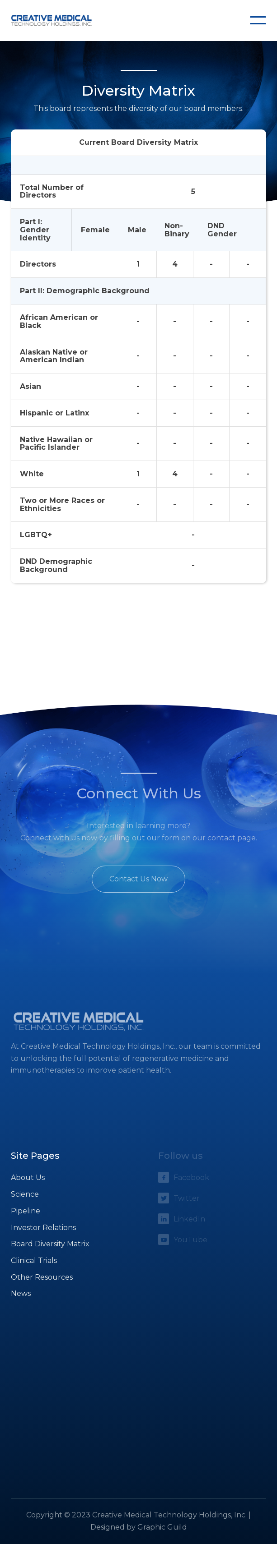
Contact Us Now (138, 879)
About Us (28, 1177)
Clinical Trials (34, 1260)
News (21, 1293)
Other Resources (42, 1277)
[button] (258, 20)
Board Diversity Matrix (50, 1244)
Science (25, 1194)
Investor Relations (43, 1227)
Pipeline (25, 1211)
